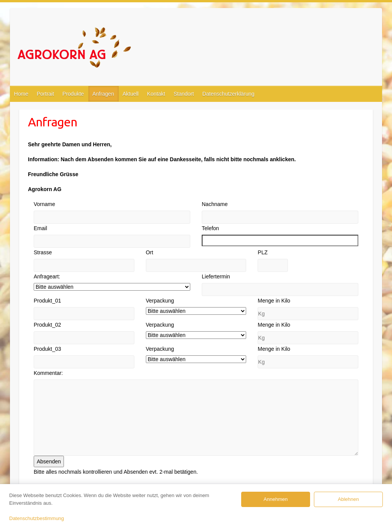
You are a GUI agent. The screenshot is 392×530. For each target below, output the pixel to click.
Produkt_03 (47, 349)
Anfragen (103, 94)
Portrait (45, 94)
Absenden (49, 461)
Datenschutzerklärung (228, 94)
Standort (183, 94)
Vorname (44, 204)
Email (40, 228)
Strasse (43, 252)
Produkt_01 (47, 301)
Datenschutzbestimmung (36, 518)
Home (21, 94)
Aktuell (130, 94)
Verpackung (160, 301)
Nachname (215, 204)
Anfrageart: (47, 276)
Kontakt (156, 94)
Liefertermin (216, 276)
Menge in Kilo (274, 301)
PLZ (263, 252)
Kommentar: (48, 373)
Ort (149, 252)
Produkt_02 (47, 325)
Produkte (73, 94)
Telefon (210, 228)
